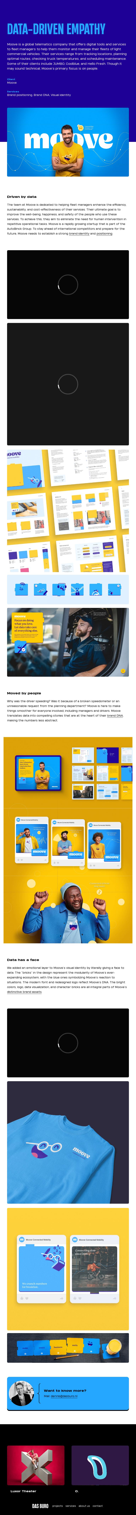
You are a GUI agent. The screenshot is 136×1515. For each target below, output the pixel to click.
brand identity (79, 237)
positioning (104, 237)
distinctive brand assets (24, 996)
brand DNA (115, 719)
